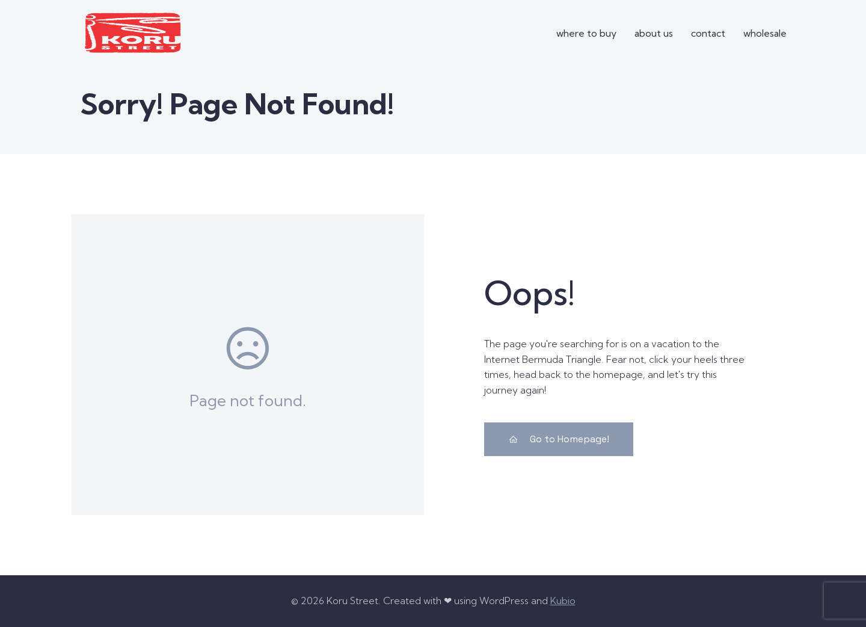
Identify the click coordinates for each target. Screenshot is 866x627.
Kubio (563, 601)
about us (653, 33)
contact (708, 33)
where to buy (586, 33)
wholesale (765, 33)
